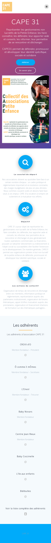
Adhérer (25, 62)
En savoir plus (25, 70)
